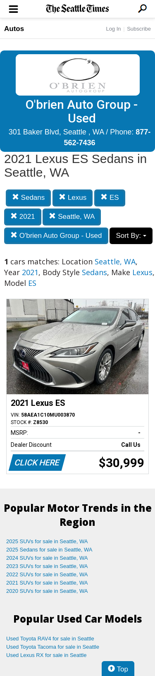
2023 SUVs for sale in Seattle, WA (47, 566)
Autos (14, 29)
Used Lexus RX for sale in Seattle (46, 655)
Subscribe (139, 29)
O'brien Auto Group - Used (56, 236)
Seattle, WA (72, 217)
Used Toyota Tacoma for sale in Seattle (52, 647)
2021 (22, 217)
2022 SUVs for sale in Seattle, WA (47, 574)
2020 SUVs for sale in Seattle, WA (47, 591)
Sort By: (131, 236)
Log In (113, 29)
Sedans (28, 197)
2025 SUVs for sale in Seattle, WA (47, 541)
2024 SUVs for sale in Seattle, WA (47, 558)
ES (109, 197)
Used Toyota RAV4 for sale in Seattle (50, 638)
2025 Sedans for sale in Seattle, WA (49, 550)
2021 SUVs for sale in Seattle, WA (47, 583)
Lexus (72, 197)
